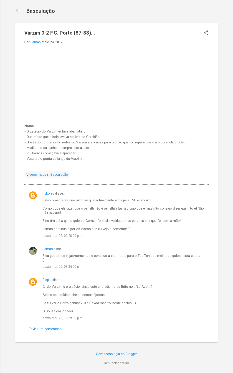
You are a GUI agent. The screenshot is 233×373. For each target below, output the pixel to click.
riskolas (48, 193)
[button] (206, 33)
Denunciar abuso (116, 363)
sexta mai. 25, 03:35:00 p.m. (63, 267)
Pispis (47, 280)
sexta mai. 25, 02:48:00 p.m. (63, 236)
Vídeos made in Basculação (47, 175)
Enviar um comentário (45, 329)
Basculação (40, 11)
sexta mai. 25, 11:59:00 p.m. (63, 318)
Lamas (48, 249)
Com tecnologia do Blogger (116, 354)
